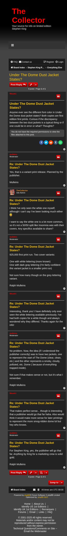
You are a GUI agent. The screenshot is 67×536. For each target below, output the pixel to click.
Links (41, 512)
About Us (39, 503)
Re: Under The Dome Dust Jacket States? (32, 166)
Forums (22, 512)
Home (27, 503)
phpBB (27, 495)
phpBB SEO (43, 497)
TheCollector (22, 190)
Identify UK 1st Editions (26, 509)
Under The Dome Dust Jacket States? (34, 77)
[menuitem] (14, 62)
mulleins (13, 154)
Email (32, 512)
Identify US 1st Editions (33, 506)
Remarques (48, 509)
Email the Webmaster (35, 531)
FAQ (50, 512)
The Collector (28, 15)
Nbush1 (13, 94)
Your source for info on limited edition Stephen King (31, 27)
